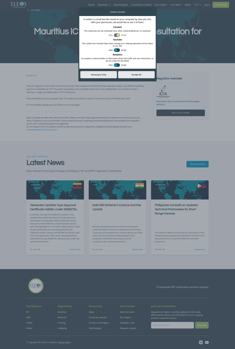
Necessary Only (98, 74)
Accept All (136, 74)
